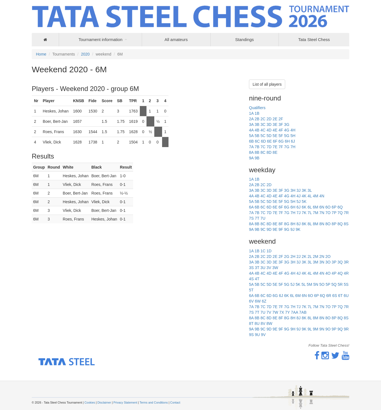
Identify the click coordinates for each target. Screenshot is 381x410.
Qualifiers (257, 108)
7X (281, 312)
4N (321, 196)
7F (281, 147)
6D (263, 141)
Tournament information (101, 39)
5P (328, 284)
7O (328, 212)
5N (315, 284)
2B (257, 119)
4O (328, 273)
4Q (340, 273)
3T (257, 267)
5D (269, 135)
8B (257, 152)
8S (346, 224)
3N (321, 262)
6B (251, 141)
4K (304, 196)
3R (346, 262)
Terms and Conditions (154, 402)
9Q (340, 329)
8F (281, 224)
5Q (334, 284)
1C (262, 251)
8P (334, 224)
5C (262, 135)
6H (287, 141)
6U (346, 295)
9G (286, 229)
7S (251, 218)
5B (257, 135)
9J (292, 229)
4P (334, 273)
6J (293, 141)
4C (262, 130)
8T (251, 323)
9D (269, 229)
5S (346, 284)
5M (309, 284)
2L (309, 256)
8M (315, 224)
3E (275, 124)
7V (269, 312)
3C (262, 124)
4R (346, 273)
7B (257, 147)
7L (309, 212)
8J (298, 224)
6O (328, 207)
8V (263, 323)
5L (303, 284)
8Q (340, 224)
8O (328, 224)
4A (251, 130)
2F (281, 119)
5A (251, 135)
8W (269, 323)
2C (262, 119)
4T (257, 279)
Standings (244, 39)
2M (315, 256)
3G (286, 124)
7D (269, 147)
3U (262, 267)
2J (298, 256)
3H (292, 190)
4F (281, 130)
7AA (294, 312)
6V (251, 301)
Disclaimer (104, 402)
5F (281, 135)
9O (328, 329)
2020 (85, 54)
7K (304, 212)
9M (315, 329)
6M (315, 207)
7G (286, 147)
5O (321, 284)
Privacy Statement (125, 402)
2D (269, 119)
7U (262, 218)
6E (269, 141)
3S (251, 267)
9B (257, 158)
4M (315, 196)
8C (262, 152)
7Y (287, 312)
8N (321, 224)
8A (251, 152)
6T (340, 295)
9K (297, 229)
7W (275, 312)
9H (292, 329)
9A (251, 158)
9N (321, 329)
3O (328, 262)
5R (340, 284)
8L (309, 224)
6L (309, 207)
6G (281, 141)
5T (251, 290)
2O (328, 256)
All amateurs (176, 39)
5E (275, 135)
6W (258, 301)
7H (292, 147)
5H (292, 135)
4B (257, 130)
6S (334, 295)
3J (298, 190)
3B (257, 124)
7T (257, 218)
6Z (264, 301)
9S (251, 334)
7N (321, 212)
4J (298, 196)
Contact (175, 402)
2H (292, 256)
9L (309, 329)
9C (262, 229)
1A (251, 113)
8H (292, 224)
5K (304, 201)
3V (269, 267)
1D (269, 251)
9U (257, 334)
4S (251, 279)
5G (286, 135)
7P (334, 212)
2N (321, 256)
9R (346, 329)
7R (346, 212)
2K (304, 256)
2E (275, 119)
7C (262, 147)
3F (281, 124)
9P (334, 329)
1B (257, 113)
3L (309, 190)
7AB (302, 312)
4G (286, 130)
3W (275, 267)
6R (328, 295)
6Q (340, 207)
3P (334, 262)
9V (263, 334)
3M (315, 262)
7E (275, 147)
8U (257, 323)
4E (275, 130)
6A (251, 207)
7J (298, 212)
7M (315, 212)
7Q (340, 212)
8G (286, 224)
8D (269, 152)
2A (251, 119)
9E (275, 229)
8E (275, 152)
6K (304, 207)
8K (304, 224)
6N (321, 207)
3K (304, 190)
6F (275, 141)
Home (41, 54)
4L (309, 196)
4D (269, 130)
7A (251, 147)
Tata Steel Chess (314, 39)
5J (298, 201)
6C (257, 141)
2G (286, 256)
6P (334, 207)
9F (281, 229)
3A (251, 124)
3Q (340, 262)
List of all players (267, 84)
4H (292, 130)
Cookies (89, 402)
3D (269, 124)
